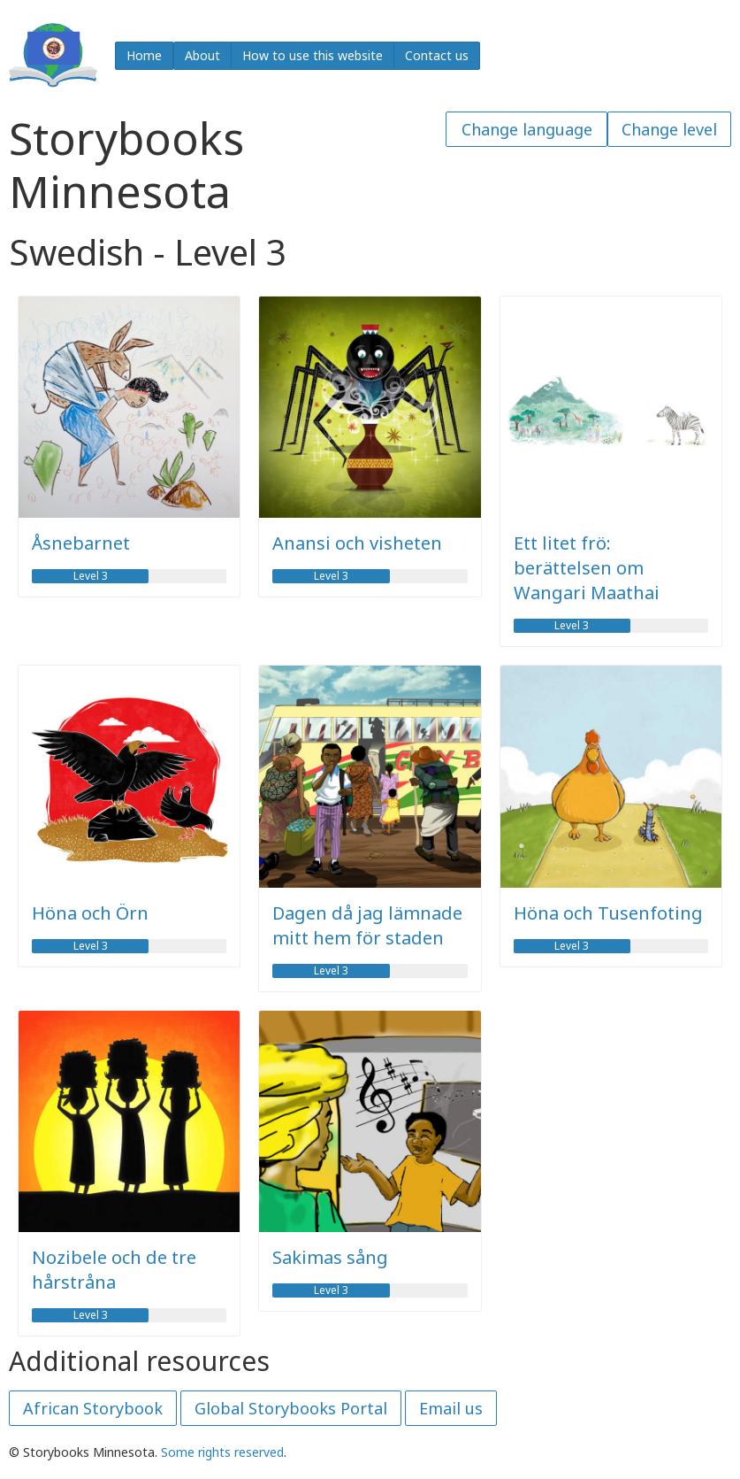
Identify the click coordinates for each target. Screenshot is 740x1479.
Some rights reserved (222, 1452)
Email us (451, 1408)
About (202, 55)
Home (144, 55)
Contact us (437, 55)
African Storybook (93, 1408)
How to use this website (312, 55)
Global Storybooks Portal (291, 1408)
